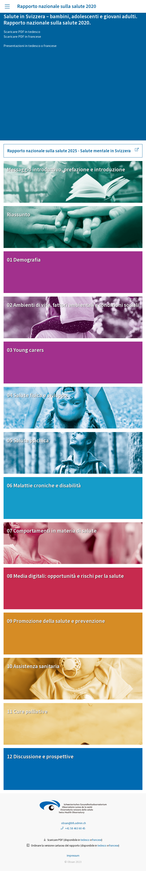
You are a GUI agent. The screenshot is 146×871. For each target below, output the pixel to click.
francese (50, 46)
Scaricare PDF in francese (22, 36)
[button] (9, 7)
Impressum (73, 855)
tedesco (34, 46)
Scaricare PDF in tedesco (22, 32)
